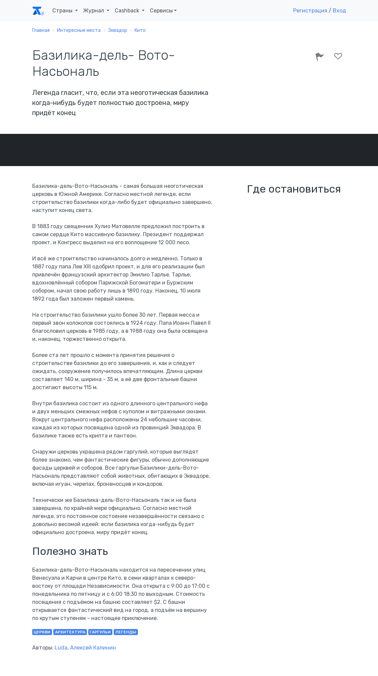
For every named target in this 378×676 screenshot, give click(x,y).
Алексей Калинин (93, 647)
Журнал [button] (94, 10)
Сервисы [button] (161, 10)
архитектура (70, 632)
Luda (61, 647)
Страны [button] (63, 10)
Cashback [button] (128, 10)
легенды (125, 632)
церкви (42, 632)
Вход (339, 10)
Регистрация (310, 10)
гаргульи (100, 632)
